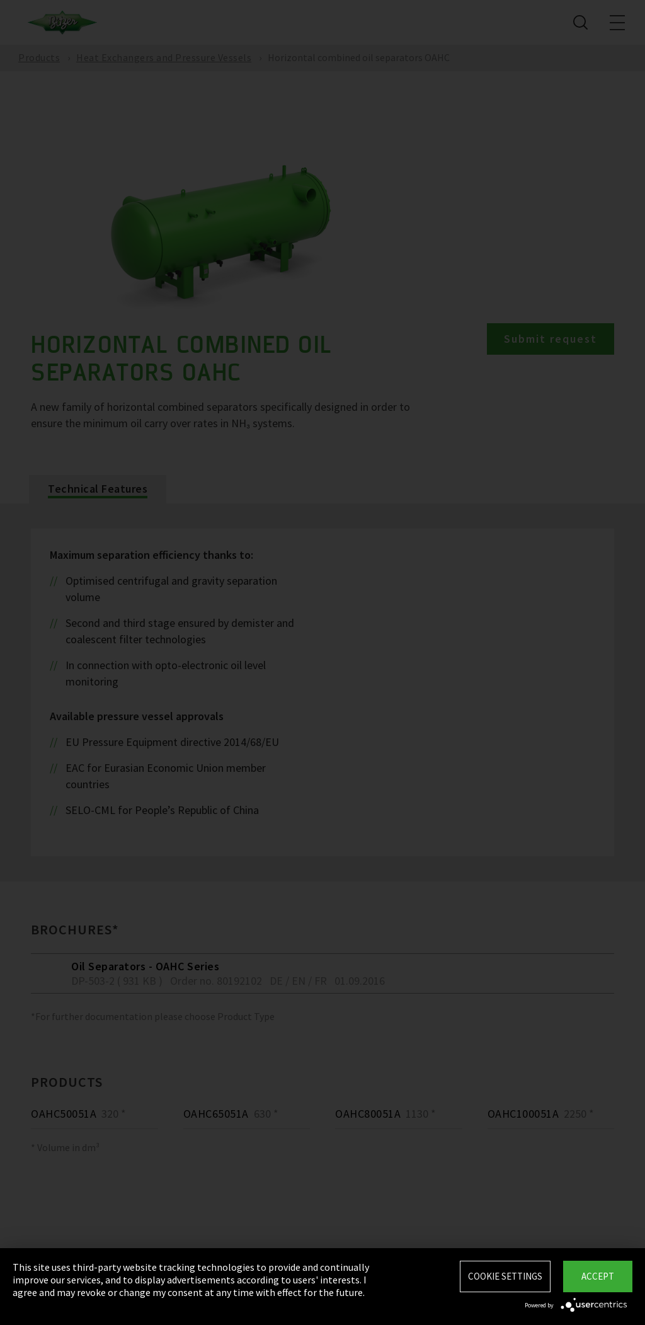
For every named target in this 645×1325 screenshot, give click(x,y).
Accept (597, 1276)
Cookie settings (505, 1276)
